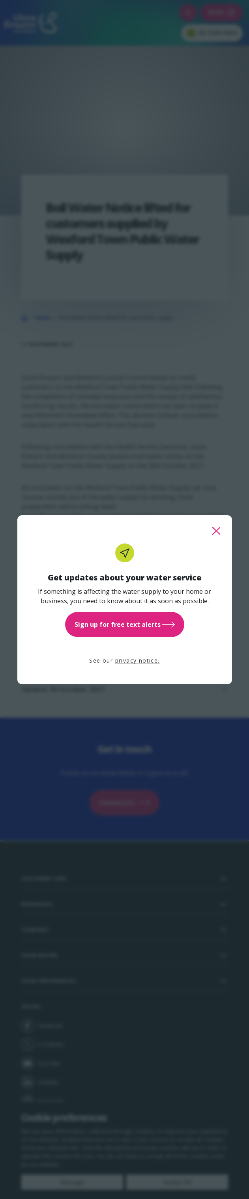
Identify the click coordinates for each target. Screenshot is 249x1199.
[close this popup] (216, 530)
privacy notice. (137, 660)
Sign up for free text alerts (125, 624)
